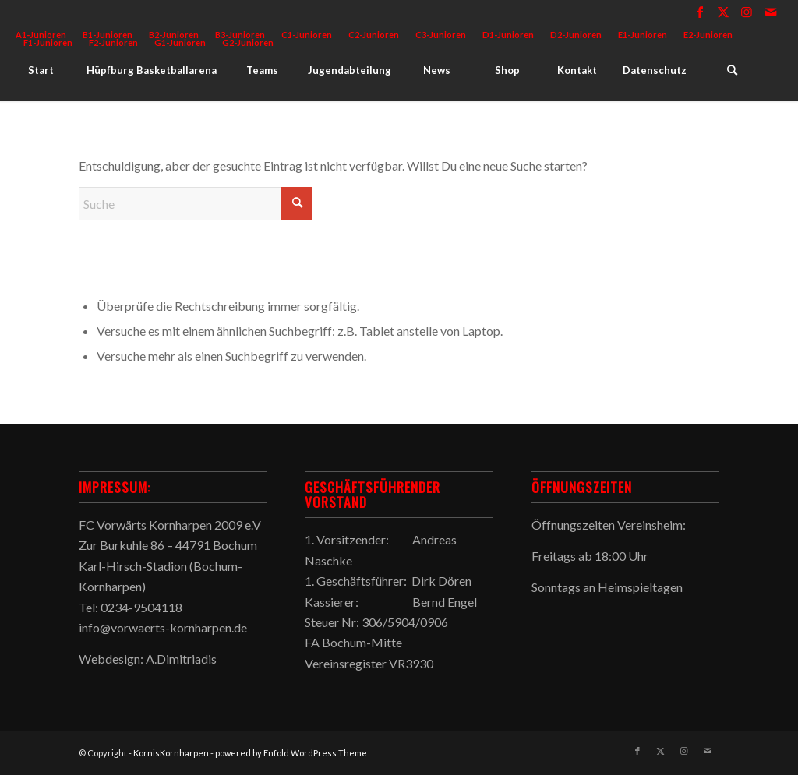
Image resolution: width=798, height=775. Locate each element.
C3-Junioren (440, 35)
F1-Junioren (47, 42)
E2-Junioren (708, 35)
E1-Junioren (642, 35)
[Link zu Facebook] (700, 11)
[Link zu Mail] (770, 11)
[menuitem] (307, 35)
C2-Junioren (373, 35)
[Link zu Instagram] (747, 11)
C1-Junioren (306, 35)
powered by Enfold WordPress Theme (291, 753)
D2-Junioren (576, 35)
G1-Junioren (180, 42)
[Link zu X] (723, 11)
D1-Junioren (508, 35)
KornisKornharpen (171, 753)
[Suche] (732, 70)
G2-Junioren (248, 42)
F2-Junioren (113, 42)
